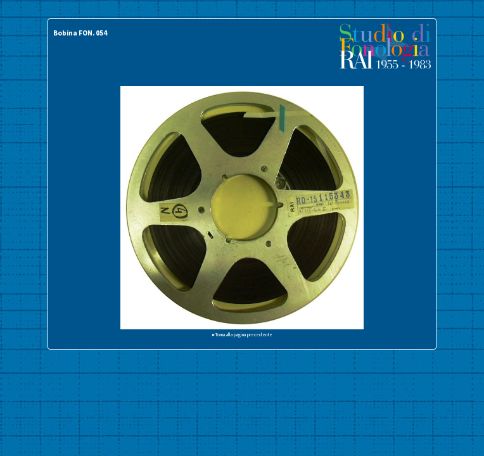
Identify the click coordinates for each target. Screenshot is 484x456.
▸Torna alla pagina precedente (242, 334)
